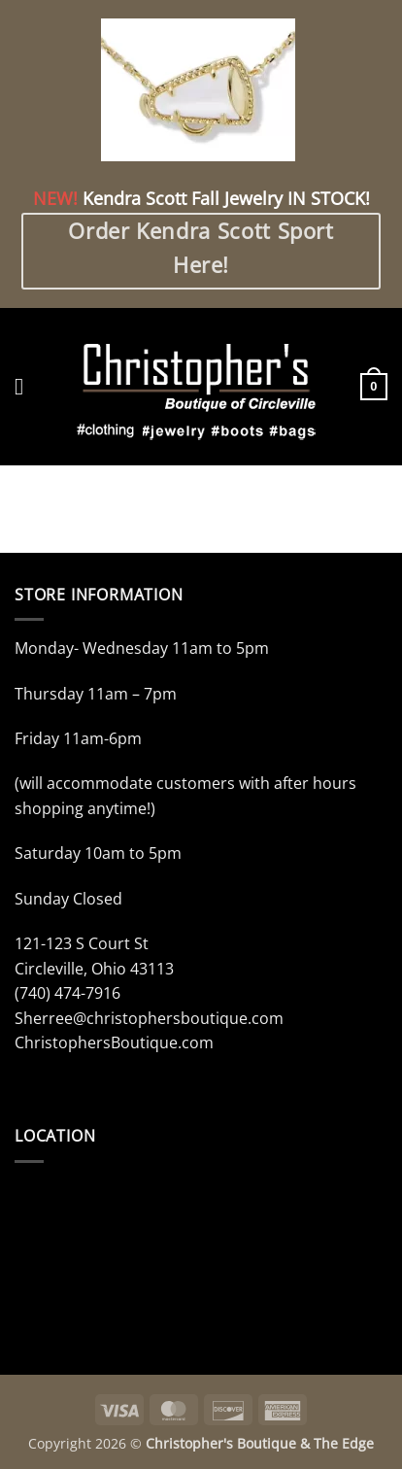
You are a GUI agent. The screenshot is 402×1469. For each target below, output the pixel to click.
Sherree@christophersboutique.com (149, 1018)
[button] (26, 386)
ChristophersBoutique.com (114, 1042)
